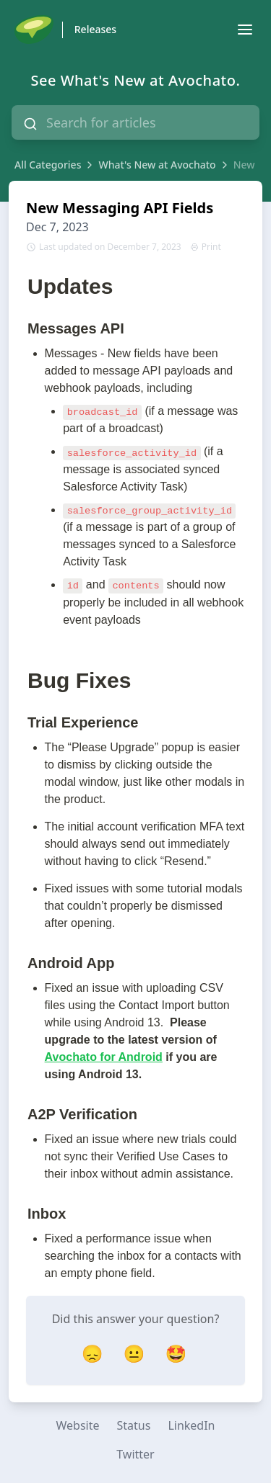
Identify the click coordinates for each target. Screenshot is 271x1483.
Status (134, 1425)
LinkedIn (191, 1425)
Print (205, 247)
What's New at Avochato (156, 164)
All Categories (47, 164)
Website (77, 1425)
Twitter (135, 1454)
